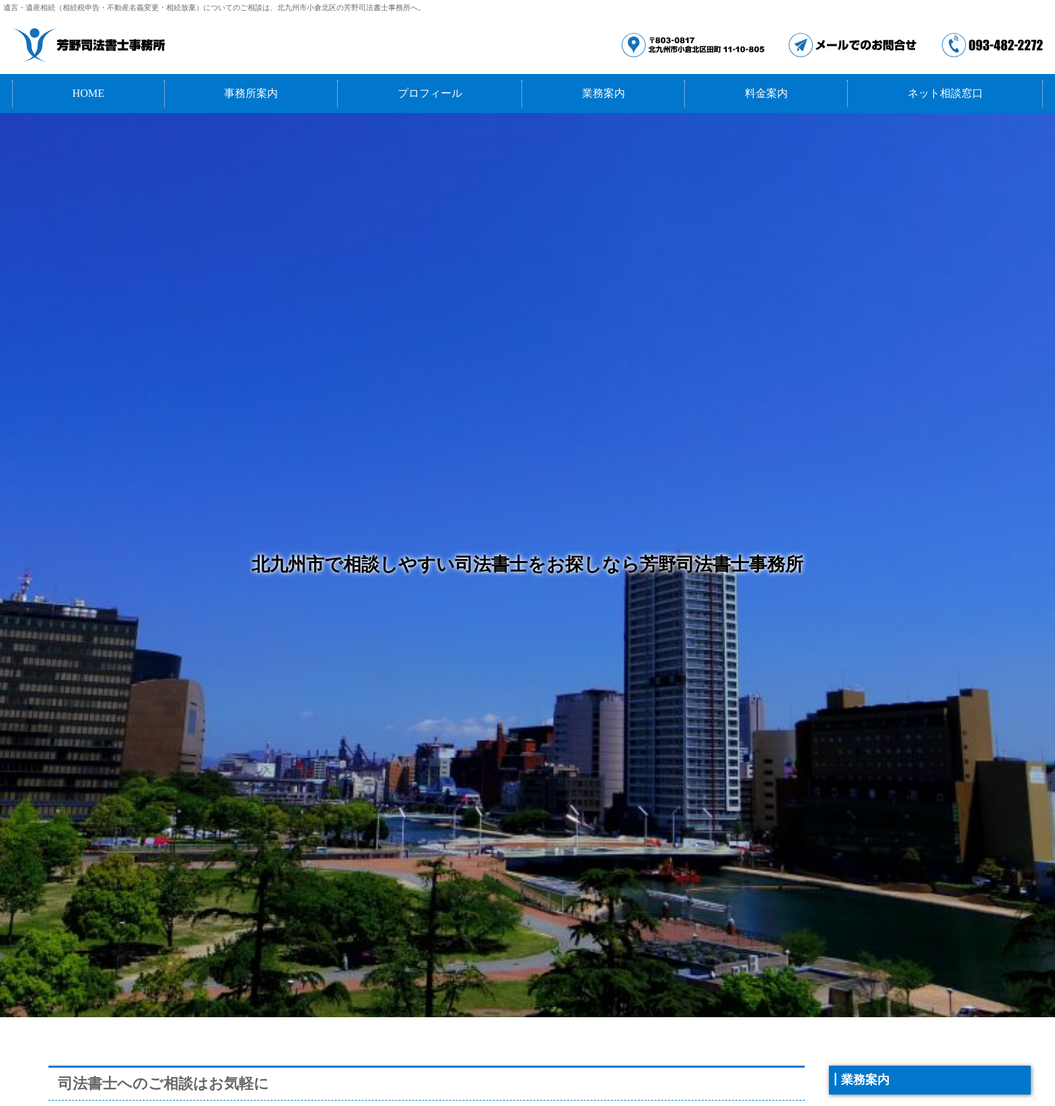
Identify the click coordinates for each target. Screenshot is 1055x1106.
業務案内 (603, 93)
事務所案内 (251, 93)
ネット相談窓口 (945, 93)
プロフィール (430, 93)
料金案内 (766, 93)
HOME (88, 93)
